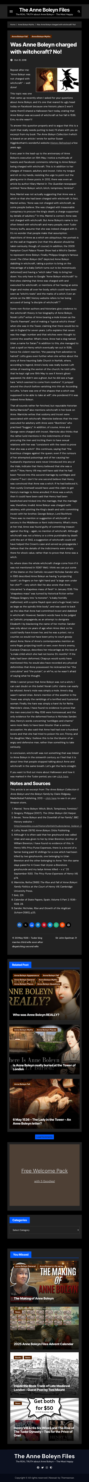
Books (18, 1357)
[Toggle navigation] (11, 11)
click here (62, 776)
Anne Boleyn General (24, 979)
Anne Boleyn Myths (41, 36)
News (17, 1312)
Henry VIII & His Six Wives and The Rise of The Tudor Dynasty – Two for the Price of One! (44, 1431)
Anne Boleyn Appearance (26, 975)
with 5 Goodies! (44, 1181)
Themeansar (67, 1477)
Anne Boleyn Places (23, 984)
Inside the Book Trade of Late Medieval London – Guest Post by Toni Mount (42, 1387)
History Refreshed (60, 142)
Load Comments (44, 1137)
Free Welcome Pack (44, 1170)
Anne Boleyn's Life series (51, 1266)
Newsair (53, 1477)
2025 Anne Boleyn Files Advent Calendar (43, 1344)
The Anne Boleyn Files (44, 10)
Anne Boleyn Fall (20, 36)
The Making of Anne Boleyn (34, 1298)
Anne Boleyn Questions (48, 984)
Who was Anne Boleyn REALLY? (36, 1015)
